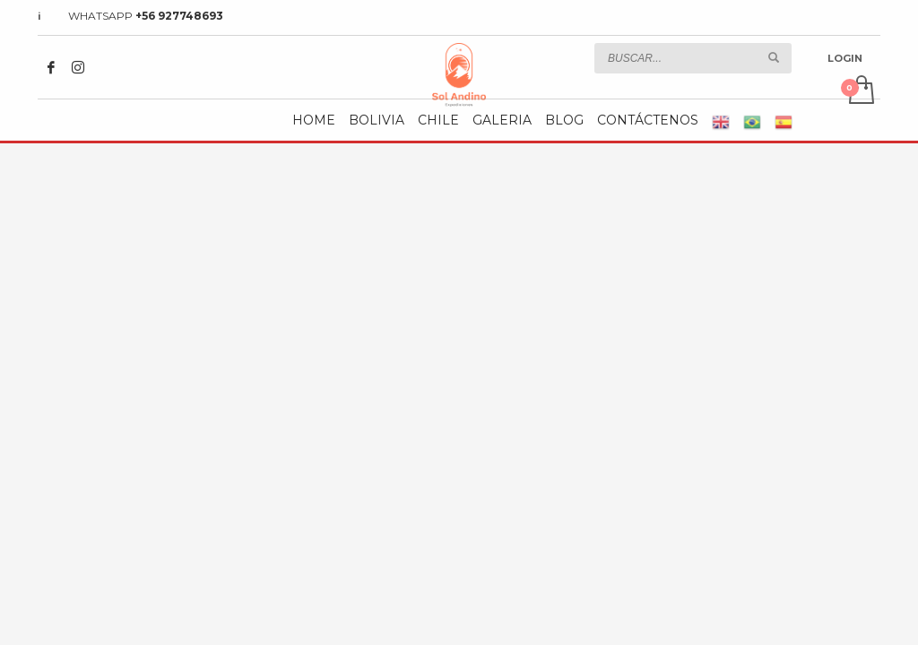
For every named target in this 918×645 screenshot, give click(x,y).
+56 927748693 (179, 15)
